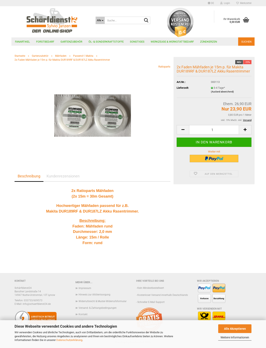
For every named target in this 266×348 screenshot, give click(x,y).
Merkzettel (243, 3)
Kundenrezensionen (63, 176)
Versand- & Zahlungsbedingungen (98, 307)
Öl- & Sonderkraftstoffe (106, 41)
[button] (211, 3)
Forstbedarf (45, 41)
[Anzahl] (214, 129)
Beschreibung (29, 176)
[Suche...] (100, 20)
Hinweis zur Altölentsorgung (94, 294)
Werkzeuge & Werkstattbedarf (172, 41)
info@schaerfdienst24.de (37, 304)
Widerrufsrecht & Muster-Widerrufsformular (103, 301)
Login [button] (225, 3)
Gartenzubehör (71, 41)
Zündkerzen (208, 41)
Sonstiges (137, 41)
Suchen (246, 41)
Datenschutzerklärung (69, 340)
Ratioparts (164, 66)
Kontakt (83, 314)
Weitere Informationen (234, 337)
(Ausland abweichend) (222, 91)
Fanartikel (22, 41)
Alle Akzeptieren (235, 328)
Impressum (85, 288)
